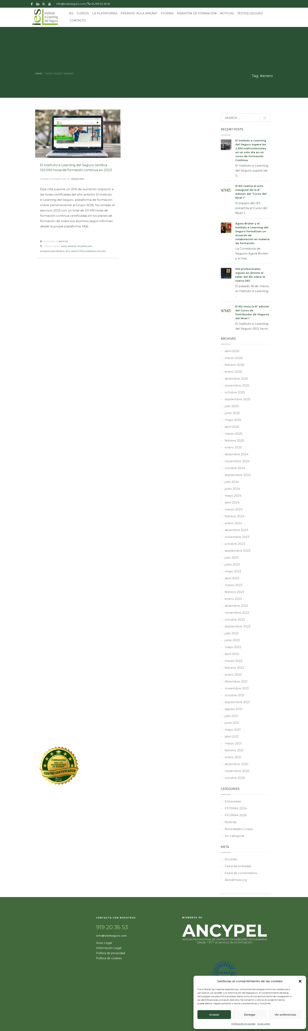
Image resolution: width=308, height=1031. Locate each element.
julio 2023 (232, 557)
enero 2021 (233, 757)
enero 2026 (233, 371)
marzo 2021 (233, 743)
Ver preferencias (285, 1014)
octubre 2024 (235, 468)
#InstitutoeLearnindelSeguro (88, 251)
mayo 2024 (233, 495)
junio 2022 (232, 640)
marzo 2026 (233, 358)
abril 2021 (232, 736)
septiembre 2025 (237, 399)
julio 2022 (232, 633)
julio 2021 (231, 716)
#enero (72, 246)
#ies (68, 251)
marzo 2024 (234, 509)
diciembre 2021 (236, 681)
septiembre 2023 (237, 550)
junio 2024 (232, 489)
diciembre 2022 (236, 606)
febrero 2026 (234, 365)
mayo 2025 (233, 420)
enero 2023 (233, 599)
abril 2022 (232, 654)
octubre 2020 (235, 778)
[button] (300, 981)
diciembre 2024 (236, 454)
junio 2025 (232, 413)
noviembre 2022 (237, 612)
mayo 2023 (233, 571)
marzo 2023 (233, 585)
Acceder (231, 859)
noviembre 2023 (237, 537)
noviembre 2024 (237, 461)
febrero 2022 (234, 668)
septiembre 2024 (238, 475)
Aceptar (214, 1014)
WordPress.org (236, 880)
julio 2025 (232, 406)
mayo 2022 (233, 647)
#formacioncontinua (52, 251)
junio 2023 (232, 564)
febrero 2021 (234, 750)
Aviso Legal (263, 1023)
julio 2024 (232, 482)
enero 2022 (233, 674)
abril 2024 (232, 502)
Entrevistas (233, 801)
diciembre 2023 (236, 530)
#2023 (64, 246)
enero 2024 (233, 523)
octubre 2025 (235, 392)
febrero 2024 (234, 516)
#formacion (85, 246)
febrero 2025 (234, 440)
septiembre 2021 (237, 702)
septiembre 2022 (237, 626)
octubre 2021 (234, 695)
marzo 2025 (233, 433)
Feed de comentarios (241, 873)
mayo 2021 (233, 729)
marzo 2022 (233, 661)
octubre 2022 (235, 619)
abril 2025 (232, 427)
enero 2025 (233, 447)
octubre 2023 (235, 544)
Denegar (250, 1014)
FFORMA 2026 (236, 815)
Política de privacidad (243, 1023)
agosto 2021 (233, 709)
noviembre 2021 (237, 688)
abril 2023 (232, 578)
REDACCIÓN (77, 179)
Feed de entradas (238, 866)
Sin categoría (234, 836)
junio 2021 (232, 723)
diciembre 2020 (236, 764)
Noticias (63, 241)
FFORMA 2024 (236, 808)
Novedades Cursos (239, 829)
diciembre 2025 (236, 378)
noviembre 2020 (237, 771)
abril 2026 (232, 351)
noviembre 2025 (237, 385)
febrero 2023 (234, 592)
